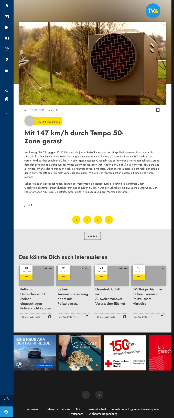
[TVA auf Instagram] (99, 395)
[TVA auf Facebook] (86, 395)
